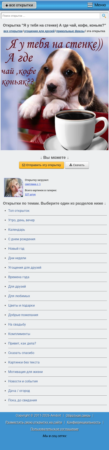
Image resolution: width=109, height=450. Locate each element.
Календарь (16, 230)
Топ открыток (19, 211)
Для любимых (19, 296)
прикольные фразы (70, 31)
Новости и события (23, 381)
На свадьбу (17, 324)
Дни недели (17, 258)
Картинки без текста (24, 362)
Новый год (16, 249)
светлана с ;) (32, 184)
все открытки (19, 5)
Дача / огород (19, 391)
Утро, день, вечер (21, 220)
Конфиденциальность (84, 422)
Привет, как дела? (22, 343)
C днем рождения (21, 239)
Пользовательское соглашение (54, 429)
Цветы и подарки (21, 305)
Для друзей (17, 286)
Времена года (18, 277)
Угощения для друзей (24, 268)
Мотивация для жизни (25, 372)
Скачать (77, 165)
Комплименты (19, 334)
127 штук (30, 194)
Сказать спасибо (21, 353)
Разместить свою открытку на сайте (34, 422)
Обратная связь (78, 415)
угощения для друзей (39, 31)
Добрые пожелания (23, 315)
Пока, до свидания (22, 400)
